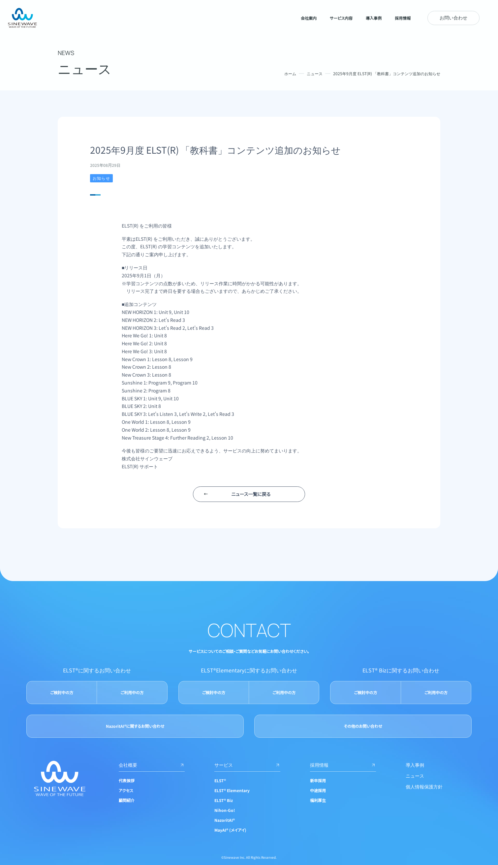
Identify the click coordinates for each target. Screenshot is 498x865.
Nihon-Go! (224, 810)
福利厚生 (318, 800)
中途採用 (318, 790)
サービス (247, 764)
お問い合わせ (453, 17)
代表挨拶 (127, 780)
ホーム (290, 73)
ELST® (220, 780)
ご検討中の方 (61, 692)
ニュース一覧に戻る (251, 494)
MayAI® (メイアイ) (230, 830)
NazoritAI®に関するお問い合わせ (135, 726)
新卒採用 (318, 780)
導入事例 (415, 764)
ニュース (315, 73)
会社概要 (152, 764)
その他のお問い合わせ (363, 726)
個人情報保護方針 (424, 786)
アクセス (126, 790)
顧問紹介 (127, 800)
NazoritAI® (224, 820)
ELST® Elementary (232, 790)
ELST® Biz (223, 800)
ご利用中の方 (131, 692)
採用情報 (343, 764)
